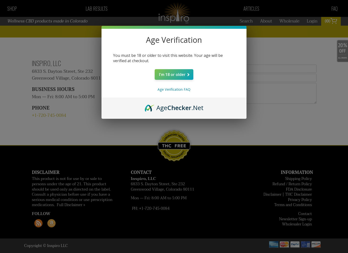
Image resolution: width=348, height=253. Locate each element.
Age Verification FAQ (174, 89)
